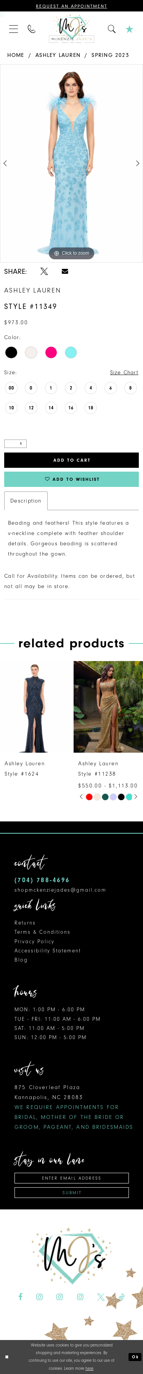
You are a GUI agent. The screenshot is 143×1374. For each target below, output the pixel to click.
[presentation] (35, 707)
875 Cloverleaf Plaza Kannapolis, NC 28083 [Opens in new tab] (73, 1107)
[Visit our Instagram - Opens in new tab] (39, 1297)
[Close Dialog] (7, 1357)
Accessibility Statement (47, 950)
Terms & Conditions (42, 932)
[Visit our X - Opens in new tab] (101, 1297)
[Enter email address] (71, 1178)
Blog (21, 960)
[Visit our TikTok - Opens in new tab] (121, 1297)
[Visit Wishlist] (129, 29)
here (89, 1368)
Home (15, 55)
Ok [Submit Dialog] (135, 1357)
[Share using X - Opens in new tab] (44, 271)
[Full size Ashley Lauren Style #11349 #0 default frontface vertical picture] (71, 163)
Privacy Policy (34, 941)
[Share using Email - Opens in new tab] (65, 271)
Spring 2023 (110, 55)
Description (25, 501)
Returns (25, 923)
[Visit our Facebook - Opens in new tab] (20, 1297)
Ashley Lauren (57, 55)
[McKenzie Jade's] (72, 28)
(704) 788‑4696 (42, 880)
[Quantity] (15, 444)
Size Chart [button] (124, 372)
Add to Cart (72, 460)
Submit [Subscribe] (72, 1192)
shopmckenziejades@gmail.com (60, 890)
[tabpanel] (71, 163)
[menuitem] (14, 28)
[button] (14, 28)
